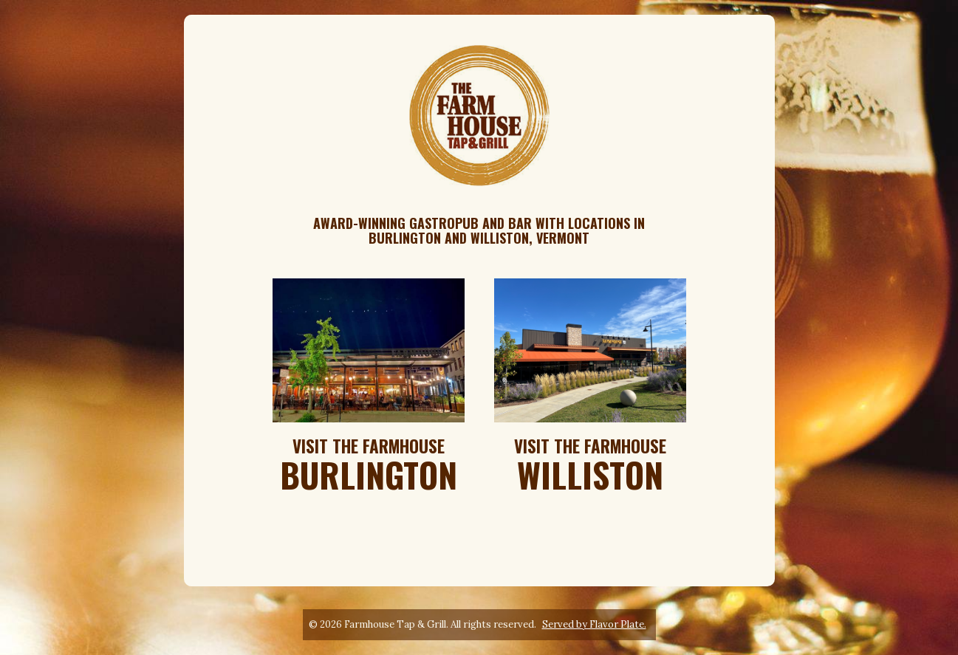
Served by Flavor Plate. (594, 624)
